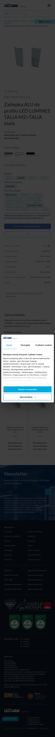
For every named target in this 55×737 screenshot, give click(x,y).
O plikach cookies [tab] (43, 345)
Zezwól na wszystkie (27, 389)
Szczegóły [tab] (25, 345)
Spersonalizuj (27, 397)
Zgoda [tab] (9, 345)
